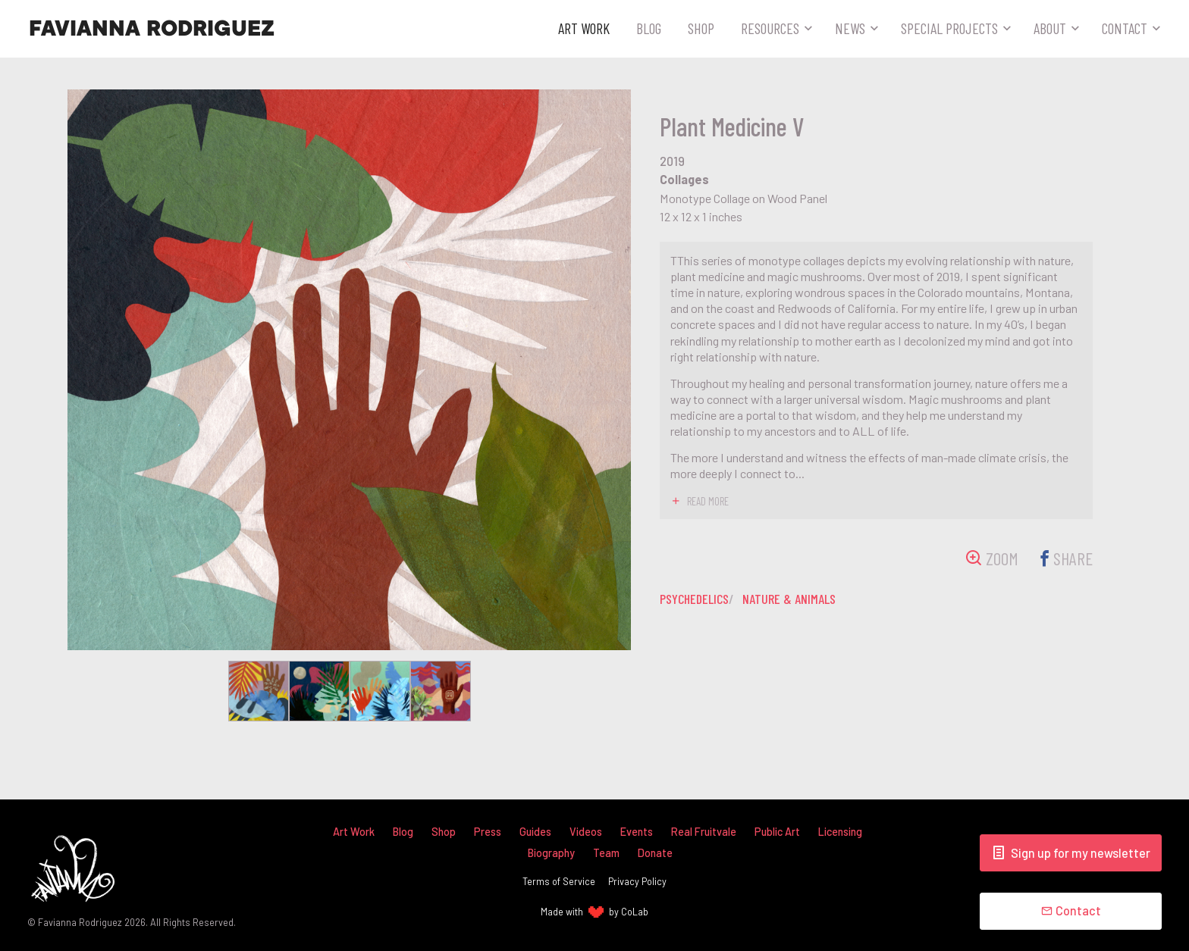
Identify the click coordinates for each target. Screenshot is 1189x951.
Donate (655, 852)
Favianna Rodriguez (152, 29)
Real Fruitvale (703, 831)
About (1050, 28)
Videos (585, 831)
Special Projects (949, 28)
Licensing (840, 831)
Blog (648, 28)
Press (487, 831)
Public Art (777, 831)
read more (708, 501)
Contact (1124, 28)
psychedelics (695, 598)
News (850, 28)
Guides (535, 831)
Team (606, 852)
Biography (551, 852)
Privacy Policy (637, 881)
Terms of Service (558, 881)
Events (636, 831)
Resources (770, 28)
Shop (701, 28)
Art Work (584, 28)
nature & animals (791, 598)
